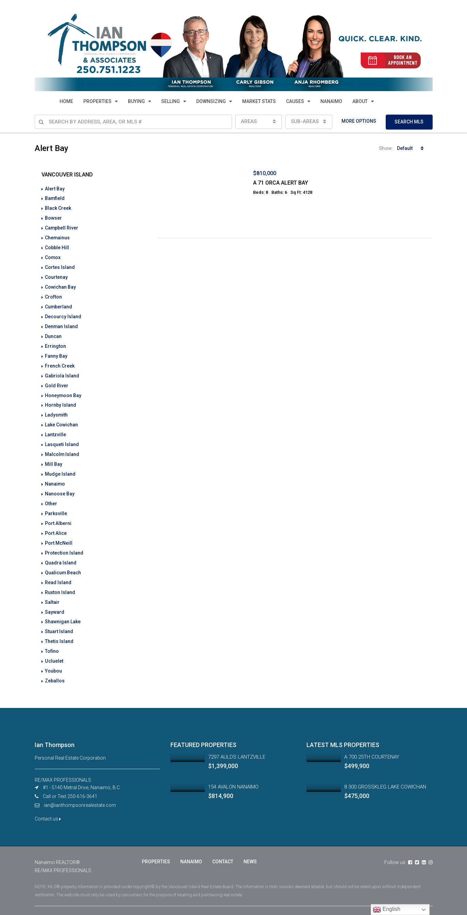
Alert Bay (55, 188)
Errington (55, 341)
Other (51, 493)
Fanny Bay (56, 350)
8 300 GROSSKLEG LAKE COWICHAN (385, 770)
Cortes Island (60, 265)
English (386, 909)
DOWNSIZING (211, 101)
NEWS (250, 845)
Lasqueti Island (62, 436)
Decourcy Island (63, 312)
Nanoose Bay (59, 484)
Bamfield (55, 198)
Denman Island (61, 322)
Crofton (53, 293)
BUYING (136, 101)
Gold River (56, 379)
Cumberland (58, 303)
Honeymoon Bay (63, 388)
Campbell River (62, 227)
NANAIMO (331, 101)
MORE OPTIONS (358, 121)
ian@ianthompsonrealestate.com (80, 789)
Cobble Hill (57, 246)
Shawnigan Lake (63, 607)
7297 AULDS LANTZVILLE (236, 741)
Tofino (52, 636)
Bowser (53, 217)
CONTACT (222, 845)
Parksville (56, 503)
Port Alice (56, 522)
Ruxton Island (60, 579)
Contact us (48, 802)
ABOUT (360, 101)
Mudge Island (60, 465)
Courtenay (56, 274)
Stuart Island (59, 617)
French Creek (59, 360)
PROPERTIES (97, 101)
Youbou (53, 655)
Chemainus (57, 236)
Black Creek (58, 207)
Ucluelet (54, 645)
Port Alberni (58, 512)
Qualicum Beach (63, 560)
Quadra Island (61, 550)
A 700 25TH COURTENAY (371, 741)
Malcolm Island (62, 445)
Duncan (53, 331)
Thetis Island (59, 626)
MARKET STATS (259, 101)
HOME (66, 101)
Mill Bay (53, 455)
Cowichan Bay (60, 284)
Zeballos (55, 664)
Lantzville (55, 426)
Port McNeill (58, 531)
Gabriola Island (62, 369)
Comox (53, 255)
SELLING (170, 101)
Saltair (52, 588)
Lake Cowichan (61, 417)
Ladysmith (56, 407)
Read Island (58, 569)
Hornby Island (60, 398)
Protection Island (64, 541)
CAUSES (295, 101)
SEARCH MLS (409, 121)
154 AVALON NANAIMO (233, 770)
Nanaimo (55, 474)
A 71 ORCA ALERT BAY (280, 183)
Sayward (54, 598)
